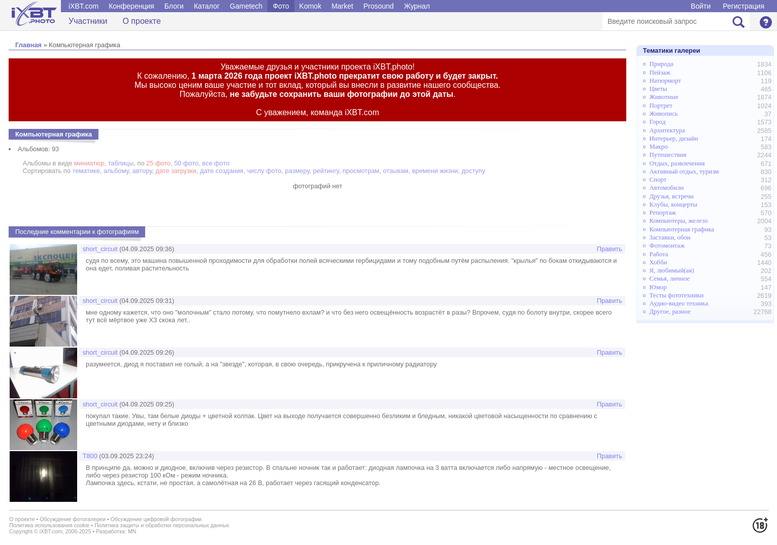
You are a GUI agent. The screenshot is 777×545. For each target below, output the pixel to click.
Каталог (207, 6)
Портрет (661, 105)
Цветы (658, 88)
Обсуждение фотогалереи (73, 519)
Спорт (658, 179)
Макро (659, 146)
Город (658, 121)
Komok (310, 6)
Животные (664, 96)
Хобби (658, 262)
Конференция (131, 6)
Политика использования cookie (49, 525)
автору (142, 171)
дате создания (222, 171)
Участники (88, 21)
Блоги (174, 6)
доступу (473, 171)
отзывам (395, 171)
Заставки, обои (670, 237)
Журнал (417, 6)
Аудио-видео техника (679, 303)
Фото (281, 6)
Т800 (90, 456)
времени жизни (435, 171)
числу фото (264, 171)
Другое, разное (670, 311)
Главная (28, 45)
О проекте (141, 21)
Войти (701, 6)
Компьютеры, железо (679, 220)
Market (342, 6)
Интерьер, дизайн (674, 138)
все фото (215, 163)
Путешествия (668, 154)
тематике (85, 171)
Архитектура (667, 130)
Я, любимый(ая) (672, 270)
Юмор (658, 287)
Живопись (664, 113)
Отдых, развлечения (677, 163)
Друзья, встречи (672, 196)
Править (609, 249)
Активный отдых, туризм (684, 171)
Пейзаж (660, 72)
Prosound (378, 6)
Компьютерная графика (682, 229)
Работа (659, 254)
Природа (661, 63)
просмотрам (361, 171)
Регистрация (743, 6)
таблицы (121, 163)
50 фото (186, 163)
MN (132, 531)
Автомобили (667, 187)
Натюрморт (665, 80)
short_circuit (100, 249)
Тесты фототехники (677, 295)
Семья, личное (670, 278)
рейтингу (326, 171)
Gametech (246, 6)
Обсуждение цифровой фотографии (156, 519)
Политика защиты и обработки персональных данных (161, 525)
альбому (116, 171)
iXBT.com (83, 6)
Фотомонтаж (667, 245)
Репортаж (663, 212)
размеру (297, 171)
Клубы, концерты (673, 204)
